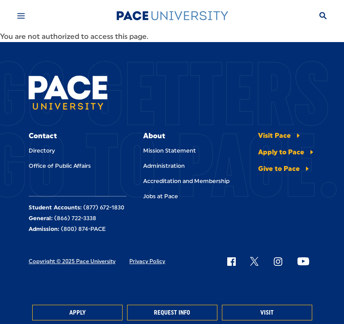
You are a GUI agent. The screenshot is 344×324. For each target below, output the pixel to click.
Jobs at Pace (160, 196)
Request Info (172, 312)
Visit (267, 312)
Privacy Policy (147, 261)
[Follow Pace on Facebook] (231, 261)
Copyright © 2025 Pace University (72, 261)
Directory (42, 150)
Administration (164, 165)
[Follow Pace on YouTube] (303, 261)
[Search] (323, 15)
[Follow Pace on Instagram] (278, 261)
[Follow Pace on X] (254, 261)
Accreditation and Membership (186, 181)
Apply (77, 312)
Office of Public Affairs (60, 165)
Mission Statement (169, 150)
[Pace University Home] (172, 16)
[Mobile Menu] (21, 15)
